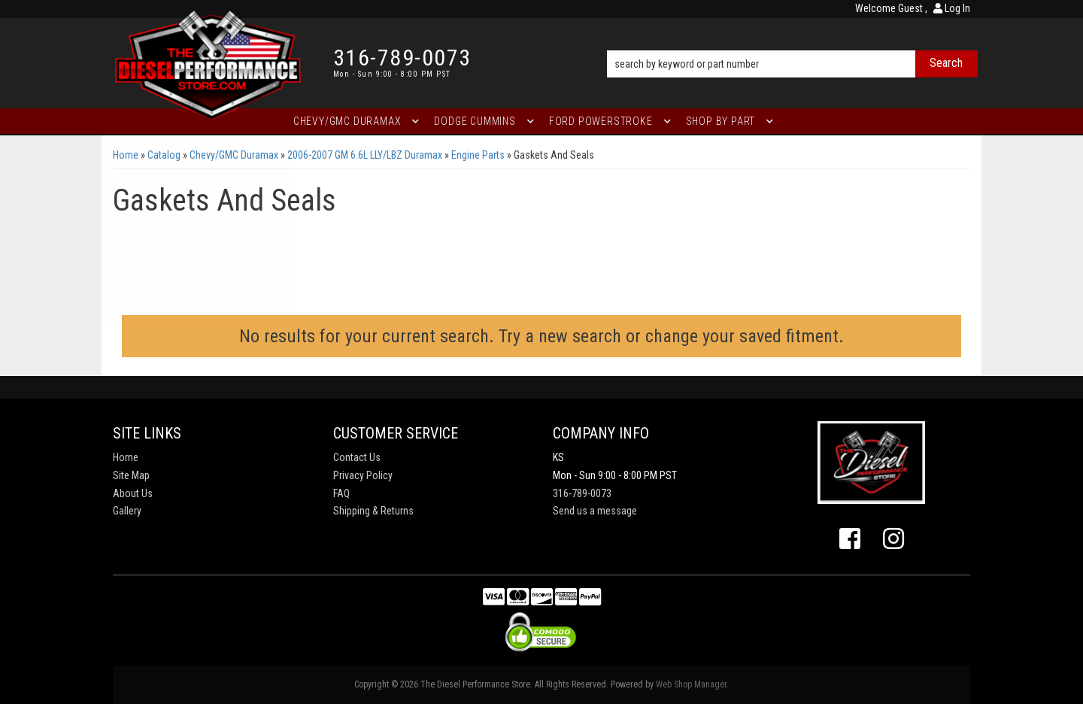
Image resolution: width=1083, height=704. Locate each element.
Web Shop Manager (691, 684)
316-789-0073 (582, 493)
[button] (792, 42)
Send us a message (595, 511)
